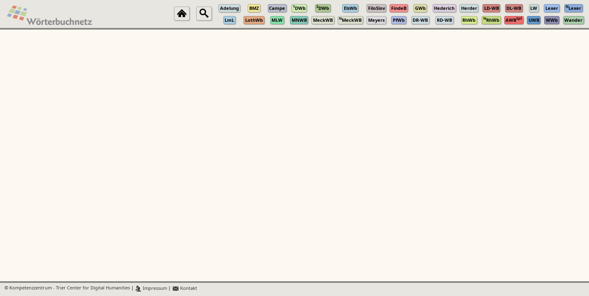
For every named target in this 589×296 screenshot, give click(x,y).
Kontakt (184, 288)
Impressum (151, 288)
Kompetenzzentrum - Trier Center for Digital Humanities (69, 288)
